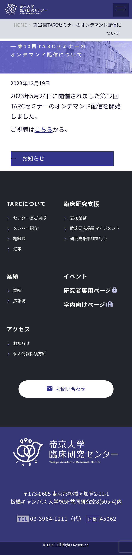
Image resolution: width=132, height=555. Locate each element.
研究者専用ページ (90, 290)
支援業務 (75, 218)
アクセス (18, 329)
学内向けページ (88, 304)
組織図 (16, 238)
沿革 (14, 249)
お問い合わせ (66, 388)
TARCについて (26, 203)
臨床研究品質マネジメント (92, 228)
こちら (43, 129)
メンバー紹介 (22, 228)
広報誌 (16, 301)
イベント (76, 276)
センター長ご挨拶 (26, 218)
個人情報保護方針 (26, 353)
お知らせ (33, 158)
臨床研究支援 (81, 203)
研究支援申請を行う (85, 238)
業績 (13, 276)
